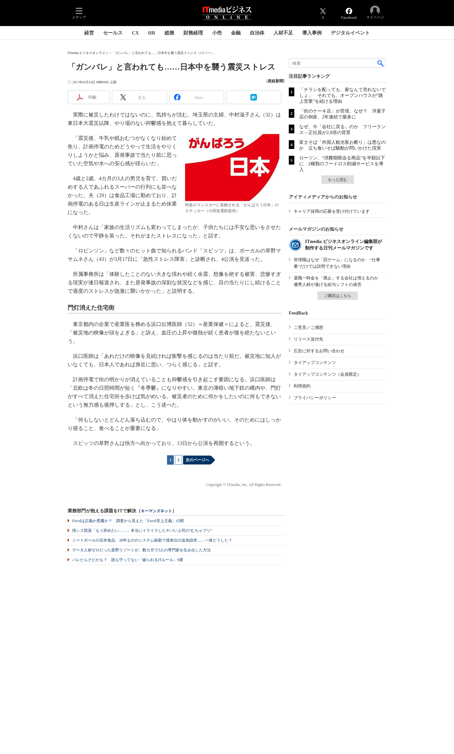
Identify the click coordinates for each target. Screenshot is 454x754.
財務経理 (193, 32)
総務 (169, 32)
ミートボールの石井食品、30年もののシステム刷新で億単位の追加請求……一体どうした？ (152, 540)
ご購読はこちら (337, 295)
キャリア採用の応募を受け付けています (332, 211)
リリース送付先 (308, 339)
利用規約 (302, 386)
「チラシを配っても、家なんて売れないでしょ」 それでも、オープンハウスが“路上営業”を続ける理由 (342, 95)
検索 (381, 63)
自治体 (257, 32)
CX (135, 32)
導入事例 (312, 32)
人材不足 (283, 32)
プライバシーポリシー (315, 397)
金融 (236, 32)
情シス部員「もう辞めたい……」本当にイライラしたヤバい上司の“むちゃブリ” (142, 530)
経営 (89, 32)
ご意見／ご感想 (308, 327)
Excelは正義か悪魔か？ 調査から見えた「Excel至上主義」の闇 (128, 520)
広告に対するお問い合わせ (319, 350)
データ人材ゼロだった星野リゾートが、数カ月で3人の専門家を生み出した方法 (141, 550)
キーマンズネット (156, 511)
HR (151, 32)
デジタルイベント (350, 32)
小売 (217, 32)
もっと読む (337, 179)
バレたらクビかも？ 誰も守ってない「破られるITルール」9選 (127, 560)
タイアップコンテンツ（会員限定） (327, 374)
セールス (113, 32)
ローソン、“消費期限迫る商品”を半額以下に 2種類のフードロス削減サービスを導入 (342, 163)
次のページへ (197, 460)
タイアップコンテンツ (315, 362)
